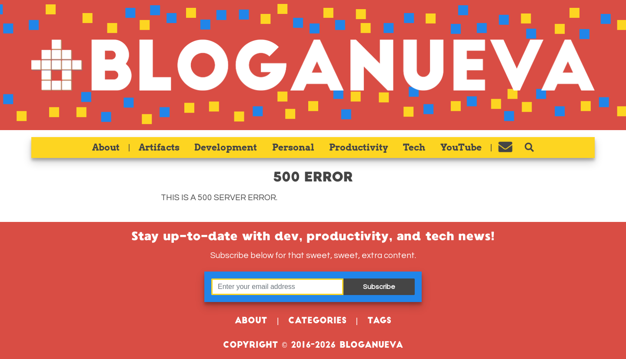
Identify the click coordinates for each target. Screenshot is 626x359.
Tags (379, 321)
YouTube (461, 147)
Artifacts (159, 147)
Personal (293, 147)
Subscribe (379, 286)
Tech (414, 147)
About (106, 147)
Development (225, 147)
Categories (317, 321)
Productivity (358, 147)
